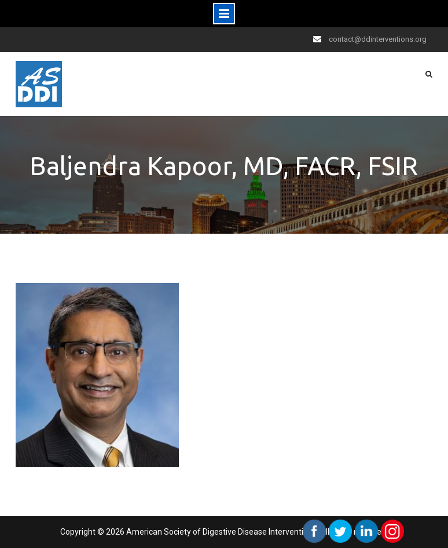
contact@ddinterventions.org (378, 39)
